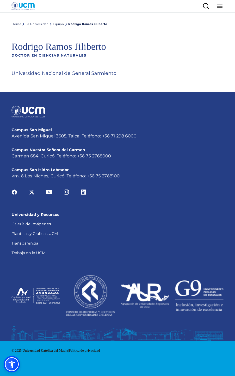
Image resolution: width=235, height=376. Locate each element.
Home (16, 24)
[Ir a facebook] (14, 192)
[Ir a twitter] (32, 192)
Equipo (56, 24)
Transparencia (25, 243)
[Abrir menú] (219, 6)
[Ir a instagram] (66, 192)
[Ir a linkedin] (84, 192)
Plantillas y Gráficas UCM (35, 233)
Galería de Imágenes (31, 224)
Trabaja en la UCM (28, 253)
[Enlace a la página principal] (23, 6)
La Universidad (35, 24)
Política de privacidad (84, 350)
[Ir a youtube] (49, 192)
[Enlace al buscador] (206, 6)
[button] (12, 364)
